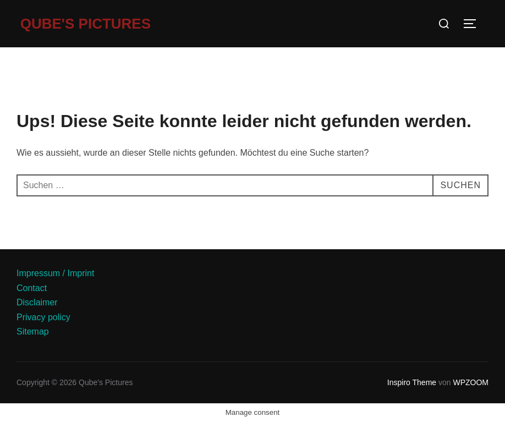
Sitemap (33, 331)
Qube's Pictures (85, 23)
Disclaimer (37, 302)
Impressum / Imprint (55, 273)
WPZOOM (470, 382)
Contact (32, 288)
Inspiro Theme (411, 382)
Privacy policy (43, 317)
